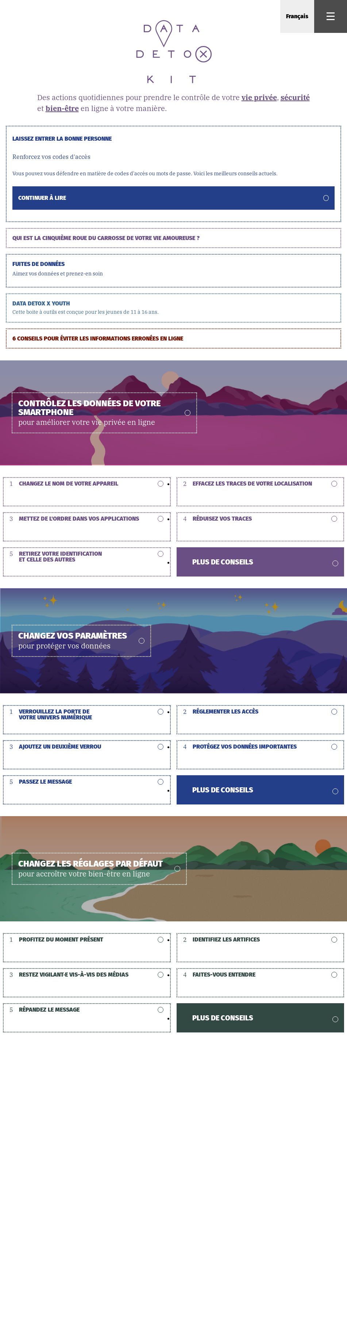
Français (297, 16)
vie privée (259, 97)
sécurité (295, 97)
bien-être (62, 108)
